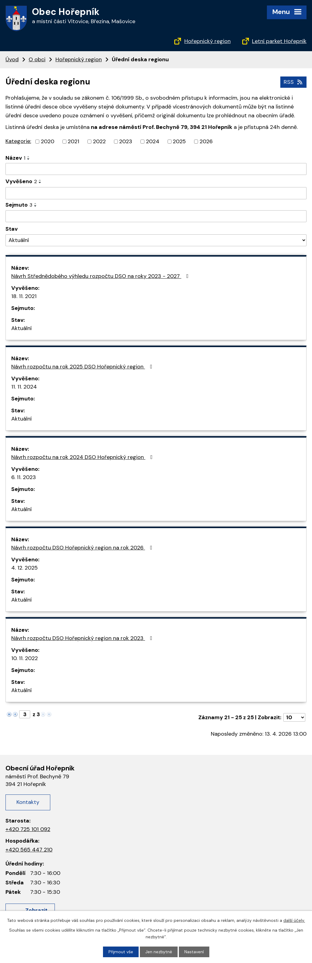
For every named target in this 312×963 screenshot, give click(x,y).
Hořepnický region (207, 41)
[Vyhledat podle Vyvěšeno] (156, 193)
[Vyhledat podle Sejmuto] (156, 216)
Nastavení (194, 951)
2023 (125, 141)
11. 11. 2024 (24, 386)
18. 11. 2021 (24, 296)
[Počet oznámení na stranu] (294, 717)
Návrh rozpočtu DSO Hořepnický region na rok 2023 (83, 638)
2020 (47, 141)
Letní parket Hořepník (279, 41)
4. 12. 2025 (24, 567)
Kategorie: (18, 141)
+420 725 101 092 (27, 829)
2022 (99, 141)
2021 (73, 141)
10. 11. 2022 (24, 658)
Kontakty (27, 802)
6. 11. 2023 (23, 477)
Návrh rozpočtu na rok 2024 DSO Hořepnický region (83, 457)
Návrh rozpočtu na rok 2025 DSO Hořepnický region (83, 366)
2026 (206, 141)
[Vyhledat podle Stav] (156, 240)
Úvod (12, 59)
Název (15, 158)
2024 (152, 141)
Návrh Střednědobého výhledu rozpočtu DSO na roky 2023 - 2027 (101, 276)
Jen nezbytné (158, 951)
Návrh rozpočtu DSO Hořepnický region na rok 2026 (83, 547)
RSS (293, 82)
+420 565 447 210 (28, 849)
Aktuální (21, 328)
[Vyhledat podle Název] (156, 169)
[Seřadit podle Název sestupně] (28, 159)
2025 (179, 141)
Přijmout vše (120, 951)
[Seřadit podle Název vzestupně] (28, 156)
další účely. (294, 920)
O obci (37, 59)
